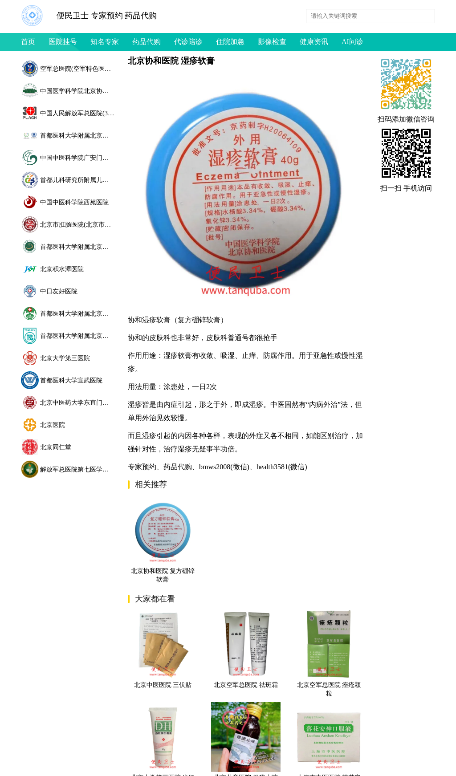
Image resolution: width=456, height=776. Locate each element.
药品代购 (146, 41)
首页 (28, 41)
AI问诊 (352, 41)
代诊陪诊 (188, 41)
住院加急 (230, 41)
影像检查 (272, 41)
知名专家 (104, 41)
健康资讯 (314, 41)
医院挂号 (63, 41)
